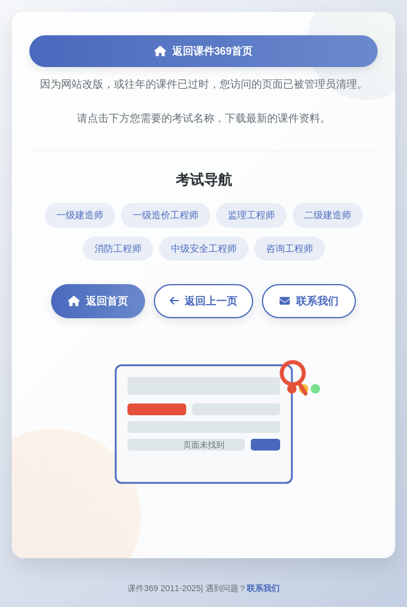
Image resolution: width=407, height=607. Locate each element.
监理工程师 (251, 215)
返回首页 (98, 301)
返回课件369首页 (203, 51)
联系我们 (309, 301)
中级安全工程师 (204, 249)
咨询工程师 (289, 249)
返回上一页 (203, 301)
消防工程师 (118, 249)
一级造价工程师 (166, 215)
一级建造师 (79, 215)
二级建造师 (327, 215)
